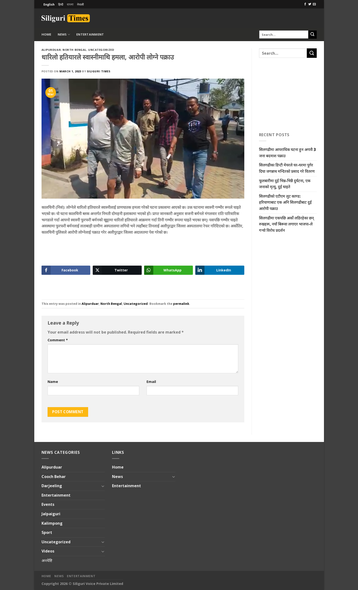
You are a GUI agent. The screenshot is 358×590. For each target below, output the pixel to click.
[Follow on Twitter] (309, 4)
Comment (58, 340)
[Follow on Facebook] (305, 4)
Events (48, 504)
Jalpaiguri (51, 513)
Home (46, 34)
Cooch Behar (54, 476)
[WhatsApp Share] (168, 270)
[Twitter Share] (117, 270)
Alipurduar (51, 50)
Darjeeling (52, 485)
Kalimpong (52, 523)
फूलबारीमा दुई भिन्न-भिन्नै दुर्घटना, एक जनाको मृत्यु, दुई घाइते (284, 184)
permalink (181, 303)
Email (151, 381)
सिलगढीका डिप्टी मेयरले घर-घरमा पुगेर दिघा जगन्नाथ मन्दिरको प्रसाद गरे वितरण (287, 168)
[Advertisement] (260, 17)
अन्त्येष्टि (47, 560)
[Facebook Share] (66, 270)
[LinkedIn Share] (219, 270)
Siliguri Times (99, 71)
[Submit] (312, 34)
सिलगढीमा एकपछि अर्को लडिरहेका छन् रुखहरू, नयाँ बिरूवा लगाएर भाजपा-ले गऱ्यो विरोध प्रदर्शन (286, 224)
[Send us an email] (314, 4)
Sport (47, 532)
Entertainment (90, 34)
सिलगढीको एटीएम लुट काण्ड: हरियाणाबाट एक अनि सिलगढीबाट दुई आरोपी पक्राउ (285, 202)
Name (53, 381)
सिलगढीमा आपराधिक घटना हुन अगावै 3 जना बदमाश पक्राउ (287, 152)
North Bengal (74, 50)
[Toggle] (103, 486)
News (64, 34)
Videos (48, 551)
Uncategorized (101, 50)
